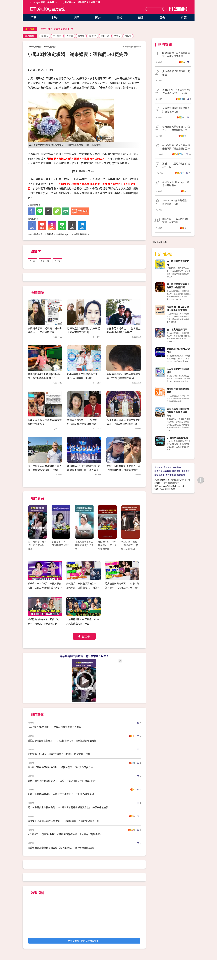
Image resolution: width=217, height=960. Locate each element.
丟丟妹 (69, 35)
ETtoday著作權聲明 (77, 234)
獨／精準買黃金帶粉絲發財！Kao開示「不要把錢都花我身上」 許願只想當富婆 (68, 807)
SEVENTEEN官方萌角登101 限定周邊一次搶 (176, 202)
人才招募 (168, 467)
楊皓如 (81, 35)
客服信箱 (176, 471)
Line (176, 9)
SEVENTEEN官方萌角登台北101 (57, 29)
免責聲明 (181, 474)
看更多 (86, 636)
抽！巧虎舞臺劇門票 (177, 329)
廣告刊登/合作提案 (162, 471)
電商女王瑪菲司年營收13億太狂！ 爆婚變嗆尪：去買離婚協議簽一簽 (63, 820)
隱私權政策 (159, 474)
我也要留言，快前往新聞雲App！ (84, 940)
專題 (184, 17)
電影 (162, 17)
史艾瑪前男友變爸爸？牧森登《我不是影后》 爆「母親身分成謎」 (61, 847)
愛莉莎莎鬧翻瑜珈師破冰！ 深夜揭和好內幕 (176, 109)
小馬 (32, 260)
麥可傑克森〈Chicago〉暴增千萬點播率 (175, 183)
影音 (98, 17)
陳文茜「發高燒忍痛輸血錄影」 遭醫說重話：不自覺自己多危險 (60, 767)
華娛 (141, 17)
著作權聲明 (171, 474)
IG (185, 9)
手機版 (50, 2)
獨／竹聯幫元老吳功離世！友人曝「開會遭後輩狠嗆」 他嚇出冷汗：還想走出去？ (45, 469)
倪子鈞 (45, 260)
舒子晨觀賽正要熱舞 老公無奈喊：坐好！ (84, 656)
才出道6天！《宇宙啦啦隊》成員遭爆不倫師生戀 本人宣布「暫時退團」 (83, 469)
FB (180, 9)
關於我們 (177, 467)
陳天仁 (92, 35)
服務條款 (185, 471)
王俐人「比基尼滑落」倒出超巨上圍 (176, 165)
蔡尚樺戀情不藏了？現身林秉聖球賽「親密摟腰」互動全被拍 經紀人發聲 (176, 146)
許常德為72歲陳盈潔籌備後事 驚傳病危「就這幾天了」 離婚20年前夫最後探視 (83, 587)
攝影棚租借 (83, 2)
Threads (171, 9)
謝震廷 (44, 35)
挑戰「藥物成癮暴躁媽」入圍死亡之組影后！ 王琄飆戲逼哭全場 (61, 794)
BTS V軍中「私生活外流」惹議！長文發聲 (175, 220)
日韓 (119, 17)
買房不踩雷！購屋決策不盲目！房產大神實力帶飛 (178, 412)
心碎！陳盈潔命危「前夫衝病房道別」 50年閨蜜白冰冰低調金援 (123, 424)
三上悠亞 (57, 35)
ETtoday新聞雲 (37, 2)
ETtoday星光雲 (47, 9)
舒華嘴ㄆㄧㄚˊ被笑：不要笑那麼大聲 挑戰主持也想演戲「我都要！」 (44, 587)
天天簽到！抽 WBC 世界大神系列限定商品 (178, 308)
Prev (32, 524)
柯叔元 (128, 35)
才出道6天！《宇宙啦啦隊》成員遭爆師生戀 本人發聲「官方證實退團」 (176, 91)
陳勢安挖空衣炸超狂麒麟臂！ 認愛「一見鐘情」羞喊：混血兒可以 (62, 780)
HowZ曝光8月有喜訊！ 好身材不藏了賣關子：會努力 (56, 727)
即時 (55, 17)
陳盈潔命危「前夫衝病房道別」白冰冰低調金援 (176, 54)
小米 (57, 260)
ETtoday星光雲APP (65, 2)
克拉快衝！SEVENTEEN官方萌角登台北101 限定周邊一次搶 (59, 754)
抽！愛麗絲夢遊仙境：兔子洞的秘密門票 (178, 285)
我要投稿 (158, 467)
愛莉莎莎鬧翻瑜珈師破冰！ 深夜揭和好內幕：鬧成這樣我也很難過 (123, 469)
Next (136, 524)
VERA (117, 35)
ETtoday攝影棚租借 (177, 437)
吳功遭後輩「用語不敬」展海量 (176, 73)
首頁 (33, 17)
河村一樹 (105, 35)
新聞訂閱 (95, 2)
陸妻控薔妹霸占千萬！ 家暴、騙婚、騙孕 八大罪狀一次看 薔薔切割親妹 (122, 587)
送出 (162, 9)
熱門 (76, 17)
